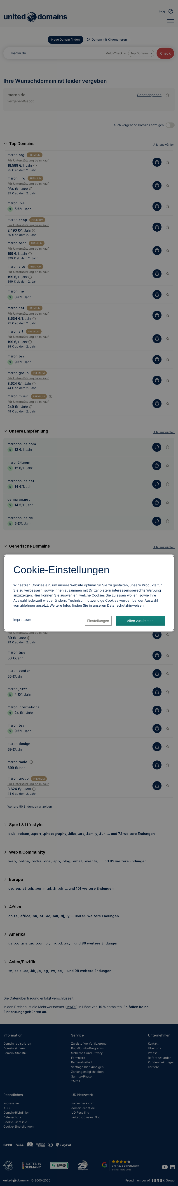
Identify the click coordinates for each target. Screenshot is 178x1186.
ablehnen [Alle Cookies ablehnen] (27, 605)
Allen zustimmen (140, 621)
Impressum (22, 619)
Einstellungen (98, 621)
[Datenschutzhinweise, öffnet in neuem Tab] (125, 605)
